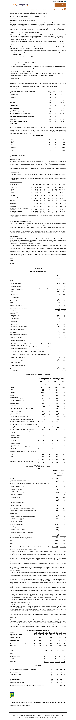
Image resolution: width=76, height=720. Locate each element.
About (14, 715)
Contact (37, 9)
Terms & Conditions (38, 715)
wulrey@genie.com (13, 264)
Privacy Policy (56, 715)
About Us (44, 9)
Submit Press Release (30, 715)
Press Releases (21, 9)
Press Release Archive (21, 715)
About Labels (30, 9)
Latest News (13, 9)
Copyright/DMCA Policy (47, 715)
